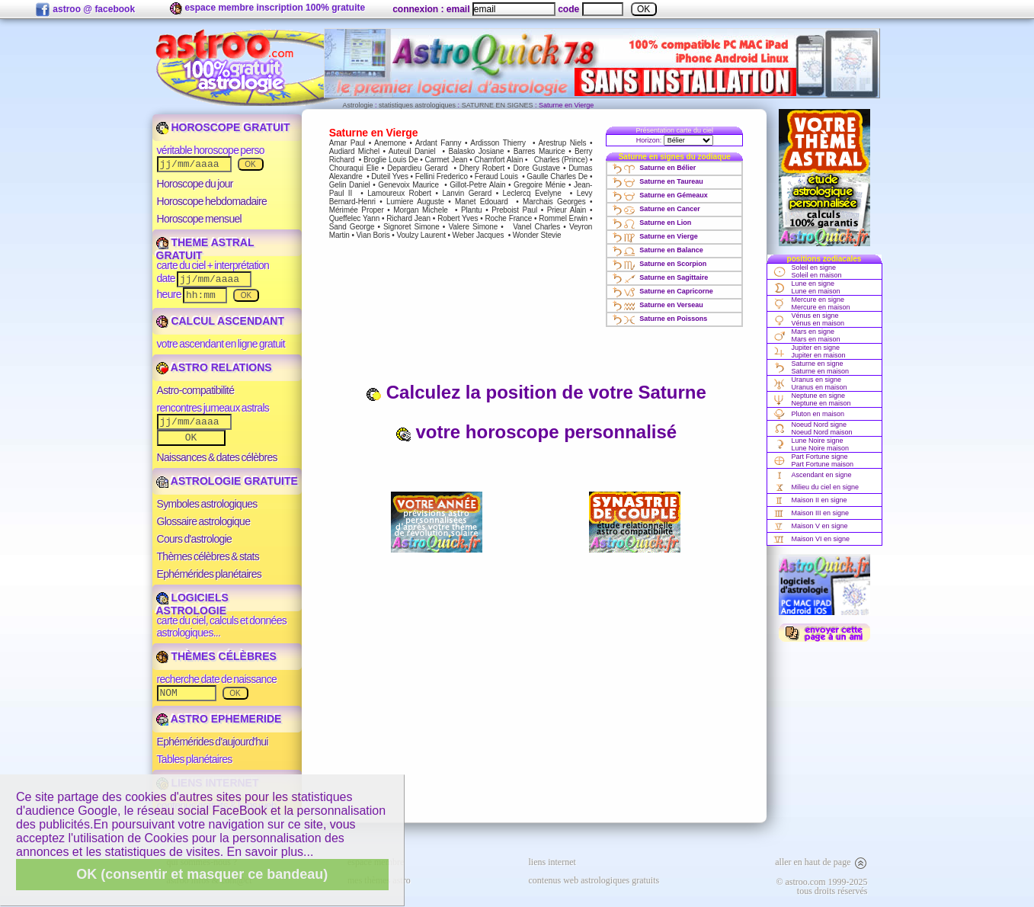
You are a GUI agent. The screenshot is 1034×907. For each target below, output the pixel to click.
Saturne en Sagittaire (659, 277)
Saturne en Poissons (659, 318)
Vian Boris (372, 235)
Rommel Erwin (563, 218)
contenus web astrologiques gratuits (594, 880)
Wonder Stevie (537, 235)
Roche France (508, 218)
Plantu (471, 210)
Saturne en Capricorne (662, 291)
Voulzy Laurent (420, 235)
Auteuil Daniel (412, 151)
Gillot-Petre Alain (477, 185)
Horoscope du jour (195, 184)
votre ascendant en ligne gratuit (221, 344)
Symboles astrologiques (207, 504)
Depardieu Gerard (417, 168)
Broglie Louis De (390, 159)
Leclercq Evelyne (532, 193)
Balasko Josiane (476, 151)
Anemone (390, 143)
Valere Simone (473, 227)
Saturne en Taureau (657, 181)
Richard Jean (408, 218)
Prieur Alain (567, 210)
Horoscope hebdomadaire (212, 201)
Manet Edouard (481, 201)
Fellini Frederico (441, 176)
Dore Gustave (536, 168)
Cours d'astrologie (194, 539)
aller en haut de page (821, 862)
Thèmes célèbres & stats (208, 556)
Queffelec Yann (354, 218)
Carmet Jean (445, 159)
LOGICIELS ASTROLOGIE (192, 604)
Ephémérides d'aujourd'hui (212, 742)
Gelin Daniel (349, 185)
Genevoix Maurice (408, 185)
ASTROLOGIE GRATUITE (227, 481)
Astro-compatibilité (196, 390)
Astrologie (358, 105)
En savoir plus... (270, 851)
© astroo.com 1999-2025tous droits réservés (821, 886)
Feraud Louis (496, 176)
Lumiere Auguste (415, 201)
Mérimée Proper (356, 210)
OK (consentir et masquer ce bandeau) (202, 874)
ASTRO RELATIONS (214, 367)
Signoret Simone (411, 227)
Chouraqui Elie (354, 168)
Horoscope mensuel (199, 219)
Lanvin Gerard (466, 193)
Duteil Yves (389, 176)
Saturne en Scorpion (658, 264)
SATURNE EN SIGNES (497, 105)
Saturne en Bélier (653, 167)
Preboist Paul (514, 210)
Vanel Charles (536, 227)
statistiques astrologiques (417, 105)
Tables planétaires (194, 759)
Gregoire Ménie (539, 185)
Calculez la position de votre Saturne (536, 392)
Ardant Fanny (438, 143)
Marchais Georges (554, 201)
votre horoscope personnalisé (536, 431)
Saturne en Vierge (654, 236)
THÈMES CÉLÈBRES (216, 656)
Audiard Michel (354, 151)
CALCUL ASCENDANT (220, 321)
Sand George (352, 227)
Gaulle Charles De (557, 176)
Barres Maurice (539, 151)
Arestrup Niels (562, 143)
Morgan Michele (420, 210)
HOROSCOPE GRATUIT (223, 127)
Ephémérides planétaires (209, 574)
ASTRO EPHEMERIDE (219, 719)
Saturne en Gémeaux (659, 195)
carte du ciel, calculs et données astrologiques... (222, 626)
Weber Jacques (478, 235)
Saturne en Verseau (657, 305)
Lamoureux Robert (399, 193)
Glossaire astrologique (204, 521)
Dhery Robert (481, 168)
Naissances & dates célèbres (217, 457)
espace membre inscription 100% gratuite (267, 8)
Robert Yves (457, 218)
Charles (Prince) (560, 159)
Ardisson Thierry (498, 143)
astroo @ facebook (85, 10)
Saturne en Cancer (655, 209)
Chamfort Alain (498, 159)
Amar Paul (347, 143)
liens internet (552, 862)
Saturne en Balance (657, 250)
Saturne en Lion (651, 222)
